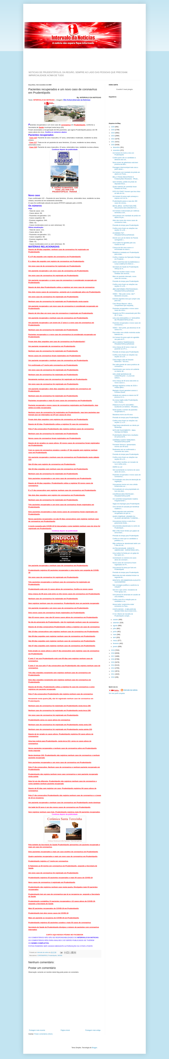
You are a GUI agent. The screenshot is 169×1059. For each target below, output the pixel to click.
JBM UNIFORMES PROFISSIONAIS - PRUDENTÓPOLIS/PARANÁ (125, 290)
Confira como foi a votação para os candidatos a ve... (124, 600)
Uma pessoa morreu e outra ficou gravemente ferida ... (124, 522)
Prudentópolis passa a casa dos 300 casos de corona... (125, 202)
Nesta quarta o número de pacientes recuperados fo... (125, 410)
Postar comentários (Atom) (43, 1034)
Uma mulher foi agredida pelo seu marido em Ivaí (124, 243)
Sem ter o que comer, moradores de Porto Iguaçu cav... (125, 591)
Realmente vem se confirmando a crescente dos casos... (124, 450)
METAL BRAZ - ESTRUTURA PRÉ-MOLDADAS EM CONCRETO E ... (125, 207)
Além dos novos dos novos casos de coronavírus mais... (125, 221)
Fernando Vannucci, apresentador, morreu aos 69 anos (124, 445)
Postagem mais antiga (92, 1030)
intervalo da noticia (43, 952)
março (115, 640)
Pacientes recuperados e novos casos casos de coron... (125, 309)
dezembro (116, 147)
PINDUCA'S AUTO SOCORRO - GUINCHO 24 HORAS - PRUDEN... (126, 406)
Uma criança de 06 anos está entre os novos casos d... (125, 381)
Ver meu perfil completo (117, 693)
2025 (113, 130)
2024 (113, 133)
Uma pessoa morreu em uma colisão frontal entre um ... (125, 485)
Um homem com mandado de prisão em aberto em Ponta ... (126, 173)
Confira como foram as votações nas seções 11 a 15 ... (125, 421)
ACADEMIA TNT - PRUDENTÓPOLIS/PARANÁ (123, 234)
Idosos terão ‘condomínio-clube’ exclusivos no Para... (123, 605)
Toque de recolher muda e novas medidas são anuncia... (124, 272)
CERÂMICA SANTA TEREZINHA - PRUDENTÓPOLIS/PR (124, 441)
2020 (113, 145)
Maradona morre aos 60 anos (123, 415)
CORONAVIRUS (42, 955)
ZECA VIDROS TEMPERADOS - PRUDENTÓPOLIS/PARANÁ (124, 343)
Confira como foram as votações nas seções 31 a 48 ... (125, 229)
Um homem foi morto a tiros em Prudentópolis (123, 154)
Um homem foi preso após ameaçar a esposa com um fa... (125, 197)
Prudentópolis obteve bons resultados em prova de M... (125, 436)
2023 (113, 136)
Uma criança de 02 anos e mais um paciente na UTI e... (125, 348)
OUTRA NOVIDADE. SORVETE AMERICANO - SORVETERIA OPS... (126, 549)
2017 (113, 656)
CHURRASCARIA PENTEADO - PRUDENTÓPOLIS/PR (124, 495)
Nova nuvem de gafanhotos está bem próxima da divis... (125, 163)
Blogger (94, 1048)
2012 (113, 671)
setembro (116, 623)
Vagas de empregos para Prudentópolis (126, 504)
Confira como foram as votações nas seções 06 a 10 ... (125, 458)
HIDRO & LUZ (117, 467)
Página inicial (65, 1030)
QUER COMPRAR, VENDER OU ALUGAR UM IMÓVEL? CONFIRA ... (126, 517)
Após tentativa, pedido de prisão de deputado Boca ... (125, 183)
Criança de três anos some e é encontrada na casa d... (123, 248)
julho (115, 628)
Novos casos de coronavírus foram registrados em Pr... (124, 563)
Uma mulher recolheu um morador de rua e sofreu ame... (125, 463)
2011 (113, 674)
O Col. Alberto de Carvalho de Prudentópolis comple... (123, 615)
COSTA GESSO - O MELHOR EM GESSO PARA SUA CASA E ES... (125, 610)
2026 (113, 127)
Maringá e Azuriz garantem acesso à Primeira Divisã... (125, 391)
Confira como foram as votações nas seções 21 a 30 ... (125, 285)
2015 (113, 662)
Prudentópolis (52, 955)
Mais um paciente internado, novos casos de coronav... (124, 277)
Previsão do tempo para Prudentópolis (126, 225)
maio (115, 634)
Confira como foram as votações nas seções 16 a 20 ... (125, 356)
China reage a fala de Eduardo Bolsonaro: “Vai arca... (123, 360)
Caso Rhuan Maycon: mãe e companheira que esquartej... (123, 304)
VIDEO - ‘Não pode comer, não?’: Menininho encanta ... (124, 295)
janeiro (115, 646)
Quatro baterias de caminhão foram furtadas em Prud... (125, 187)
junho (115, 631)
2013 (113, 668)
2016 (113, 659)
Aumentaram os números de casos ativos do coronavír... (124, 559)
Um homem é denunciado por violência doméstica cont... (126, 212)
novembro (116, 150)
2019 (113, 650)
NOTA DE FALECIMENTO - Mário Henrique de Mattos (124, 431)
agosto (115, 625)
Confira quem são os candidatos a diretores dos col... (124, 158)
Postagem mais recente (37, 1030)
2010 (113, 677)
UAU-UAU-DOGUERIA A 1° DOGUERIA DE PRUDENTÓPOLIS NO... (126, 319)
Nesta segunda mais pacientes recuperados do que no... (123, 512)
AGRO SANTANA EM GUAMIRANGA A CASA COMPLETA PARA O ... (126, 263)
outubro (116, 619)
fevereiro (116, 643)
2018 (113, 653)
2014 (113, 665)
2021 (113, 142)
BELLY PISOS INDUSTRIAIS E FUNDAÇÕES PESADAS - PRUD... (126, 178)
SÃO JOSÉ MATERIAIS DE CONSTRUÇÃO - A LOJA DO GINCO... (124, 376)
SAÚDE (60, 955)
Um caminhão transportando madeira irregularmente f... (125, 500)
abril (114, 637)
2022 (113, 139)
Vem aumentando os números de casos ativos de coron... (126, 471)
